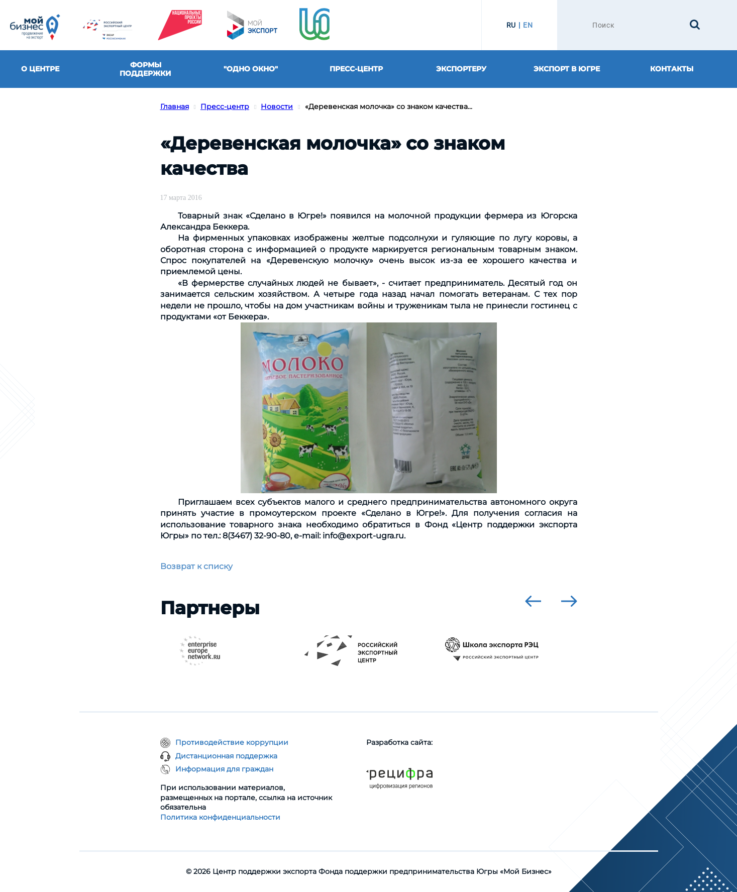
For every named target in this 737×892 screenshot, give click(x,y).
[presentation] (533, 601)
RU (511, 25)
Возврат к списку (196, 566)
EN (528, 25)
